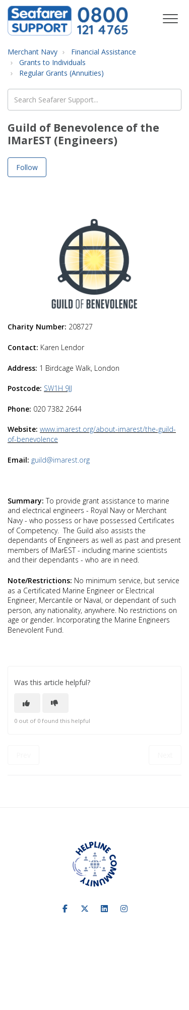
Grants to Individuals (52, 62)
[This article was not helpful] (55, 703)
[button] (170, 19)
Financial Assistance (103, 52)
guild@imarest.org (60, 460)
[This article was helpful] (27, 703)
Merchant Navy (32, 52)
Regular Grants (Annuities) (61, 73)
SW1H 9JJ (58, 388)
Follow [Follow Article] (27, 167)
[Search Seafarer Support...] (94, 99)
